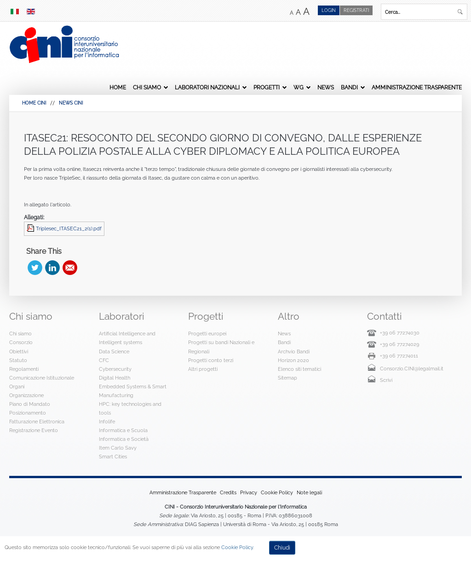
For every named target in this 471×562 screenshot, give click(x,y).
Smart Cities (113, 456)
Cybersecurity (115, 369)
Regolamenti (24, 369)
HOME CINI (34, 102)
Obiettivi (18, 351)
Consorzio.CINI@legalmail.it (411, 368)
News (325, 87)
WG (298, 87)
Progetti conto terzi (210, 360)
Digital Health (114, 378)
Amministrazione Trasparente (417, 87)
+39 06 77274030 (399, 332)
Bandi (349, 87)
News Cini (71, 102)
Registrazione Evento (33, 430)
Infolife (107, 421)
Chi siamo (147, 87)
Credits (228, 492)
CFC (104, 360)
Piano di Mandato (29, 404)
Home (117, 87)
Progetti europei (207, 333)
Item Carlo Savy (118, 448)
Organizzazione (26, 395)
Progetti (266, 87)
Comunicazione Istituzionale (41, 378)
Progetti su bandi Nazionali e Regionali (221, 346)
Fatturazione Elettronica (36, 421)
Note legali (309, 492)
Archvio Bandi (294, 351)
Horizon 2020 (293, 360)
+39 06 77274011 (399, 355)
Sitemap (287, 378)
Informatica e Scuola (123, 430)
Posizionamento (27, 413)
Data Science (114, 351)
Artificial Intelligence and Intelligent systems (127, 337)
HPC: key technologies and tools (130, 408)
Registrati (356, 10)
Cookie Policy (277, 492)
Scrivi (386, 380)
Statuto (18, 360)
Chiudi (282, 547)
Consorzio (21, 342)
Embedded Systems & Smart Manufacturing (133, 390)
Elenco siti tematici (299, 369)
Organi (16, 386)
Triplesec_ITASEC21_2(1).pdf (69, 228)
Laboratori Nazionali (207, 87)
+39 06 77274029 (399, 344)
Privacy (248, 492)
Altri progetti (203, 369)
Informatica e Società (124, 439)
